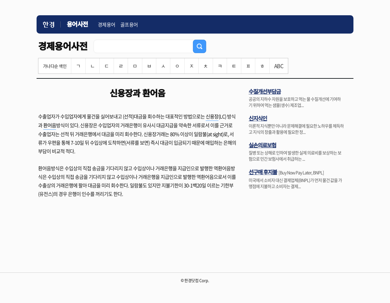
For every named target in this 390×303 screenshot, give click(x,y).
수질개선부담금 (265, 91)
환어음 (49, 125)
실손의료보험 (262, 145)
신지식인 (258, 118)
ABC (278, 66)
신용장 (212, 116)
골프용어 (129, 24)
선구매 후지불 (263, 172)
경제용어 (106, 24)
